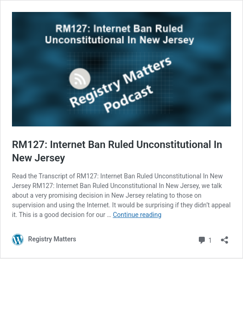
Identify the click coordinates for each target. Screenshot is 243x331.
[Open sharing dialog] (224, 237)
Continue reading (137, 214)
